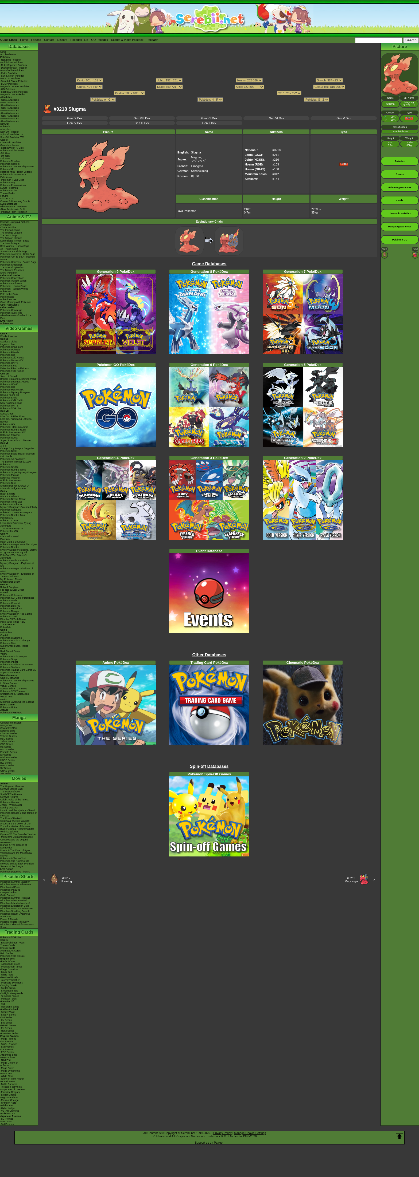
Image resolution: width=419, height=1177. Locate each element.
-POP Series (7, 1052)
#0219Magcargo (351, 879)
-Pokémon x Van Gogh (12, 180)
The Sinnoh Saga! (10, 243)
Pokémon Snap (8, 659)
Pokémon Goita (8, 707)
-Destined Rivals (9, 977)
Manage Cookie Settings (250, 1133)
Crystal (4, 635)
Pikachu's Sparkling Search (14, 911)
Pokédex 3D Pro (9, 520)
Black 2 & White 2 (9, 496)
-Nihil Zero (5, 1060)
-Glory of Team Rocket (12, 1078)
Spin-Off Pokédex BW (12, 137)
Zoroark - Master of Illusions (15, 826)
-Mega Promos (8, 1038)
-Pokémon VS (7, 1113)
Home (24, 39)
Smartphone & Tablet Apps (14, 694)
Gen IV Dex (74, 123)
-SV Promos (6, 1041)
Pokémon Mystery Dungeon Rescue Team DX (15, 393)
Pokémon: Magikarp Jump (14, 427)
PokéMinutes (7, 296)
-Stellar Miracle (8, 1094)
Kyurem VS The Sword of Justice (18, 834)
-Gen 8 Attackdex (9, 118)
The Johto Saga (8, 235)
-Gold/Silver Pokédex (11, 62)
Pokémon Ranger (9, 611)
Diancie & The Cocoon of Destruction (13, 846)
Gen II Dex (209, 123)
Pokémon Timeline (10, 161)
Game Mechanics (9, 145)
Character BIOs (8, 728)
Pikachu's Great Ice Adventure (16, 908)
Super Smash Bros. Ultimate (15, 440)
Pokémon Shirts (8, 190)
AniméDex (5, 224)
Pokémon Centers (10, 164)
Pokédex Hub (79, 39)
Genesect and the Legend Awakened (14, 841)
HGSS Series (7, 760)
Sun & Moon (7, 413)
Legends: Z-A (7, 344)
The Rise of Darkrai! (11, 818)
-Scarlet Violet (7, 1012)
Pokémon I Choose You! (13, 858)
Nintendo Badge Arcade (13, 488)
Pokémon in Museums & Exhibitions (13, 176)
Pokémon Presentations (13, 185)
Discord (62, 39)
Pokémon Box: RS (10, 606)
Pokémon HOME (9, 384)
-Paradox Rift (7, 1001)
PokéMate (5, 627)
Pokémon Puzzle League (13, 656)
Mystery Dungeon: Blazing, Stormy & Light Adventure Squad (18, 551)
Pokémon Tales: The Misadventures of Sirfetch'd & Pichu (16, 315)
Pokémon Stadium (10, 667)
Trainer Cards (7, 945)
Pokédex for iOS (9, 531)
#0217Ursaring (66, 879)
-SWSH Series (8, 1014)
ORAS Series (7, 770)
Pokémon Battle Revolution (14, 560)
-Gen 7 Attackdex (9, 115)
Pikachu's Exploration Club (14, 906)
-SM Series (6, 1017)
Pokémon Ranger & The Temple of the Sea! (18, 814)
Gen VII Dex (209, 118)
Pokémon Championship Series (17, 166)
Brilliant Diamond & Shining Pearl (18, 379)
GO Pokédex (99, 39)
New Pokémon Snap (11, 403)
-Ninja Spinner (7, 1057)
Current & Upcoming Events (15, 201)
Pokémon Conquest (10, 509)
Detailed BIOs (7, 730)
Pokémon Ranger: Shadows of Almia (16, 569)
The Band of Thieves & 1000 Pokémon (15, 463)
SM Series (5, 773)
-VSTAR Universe (9, 1110)
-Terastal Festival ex (11, 1086)
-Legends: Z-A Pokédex (12, 94)
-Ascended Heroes (10, 964)
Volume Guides (8, 736)
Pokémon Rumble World (13, 469)
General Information (11, 722)
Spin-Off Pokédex (9, 132)
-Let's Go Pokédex (10, 78)
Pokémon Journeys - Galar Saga (17, 254)
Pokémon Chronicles (11, 264)
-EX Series (6, 1028)
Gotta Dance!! (7, 895)
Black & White (7, 493)
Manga (19, 717)
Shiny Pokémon (8, 272)
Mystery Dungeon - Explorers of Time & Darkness (17, 575)
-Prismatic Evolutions (11, 982)
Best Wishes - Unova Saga (14, 246)
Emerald (4, 592)
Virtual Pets (6, 696)
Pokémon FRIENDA (11, 712)
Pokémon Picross (9, 475)
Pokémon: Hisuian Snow (13, 286)
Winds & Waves (8, 336)
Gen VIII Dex (142, 118)
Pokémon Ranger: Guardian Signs (18, 544)
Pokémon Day (7, 182)
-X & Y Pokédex (8, 73)
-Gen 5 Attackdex (9, 110)
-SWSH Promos (8, 1044)
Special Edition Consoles (13, 688)
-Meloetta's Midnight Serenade (16, 837)
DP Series (5, 754)
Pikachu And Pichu (10, 887)
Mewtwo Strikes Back (11, 789)
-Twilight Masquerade (11, 993)
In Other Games (8, 683)
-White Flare (6, 974)
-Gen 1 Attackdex (9, 99)
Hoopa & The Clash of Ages (15, 850)
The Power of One (10, 791)
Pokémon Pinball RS (11, 608)
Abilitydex (5, 129)
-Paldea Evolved (9, 1009)
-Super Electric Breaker (12, 1089)
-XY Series (6, 1020)
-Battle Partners (8, 1084)
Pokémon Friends (9, 352)
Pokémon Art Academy (12, 459)
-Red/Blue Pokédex (10, 59)
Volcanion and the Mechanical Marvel (16, 854)
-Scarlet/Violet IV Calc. (12, 148)
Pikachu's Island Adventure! (15, 903)
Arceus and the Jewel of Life (15, 823)
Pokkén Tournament (11, 480)
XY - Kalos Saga (9, 248)
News (3, 51)
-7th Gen (5, 158)
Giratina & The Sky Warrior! (15, 821)
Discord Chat (7, 198)
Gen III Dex (142, 123)
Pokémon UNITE (9, 363)
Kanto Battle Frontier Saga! (14, 240)
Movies (19, 778)
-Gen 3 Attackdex (9, 105)
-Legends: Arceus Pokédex (14, 86)
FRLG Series (7, 749)
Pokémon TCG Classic (12, 956)
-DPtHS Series (8, 1025)
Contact (49, 39)
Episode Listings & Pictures (14, 222)
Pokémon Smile (8, 397)
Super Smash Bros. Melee (14, 646)
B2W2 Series (7, 765)
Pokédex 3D (6, 517)
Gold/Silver (6, 632)
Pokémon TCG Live (10, 408)
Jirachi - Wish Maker (11, 805)
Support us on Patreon (209, 1142)
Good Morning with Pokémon (15, 302)
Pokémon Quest (9, 437)
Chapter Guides (8, 733)
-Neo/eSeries (7, 1030)
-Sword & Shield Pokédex (14, 81)
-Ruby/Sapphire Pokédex (13, 65)
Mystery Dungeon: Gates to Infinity (18, 507)
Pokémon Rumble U (11, 504)
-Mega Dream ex (9, 1062)
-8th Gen (5, 156)
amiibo (3, 699)
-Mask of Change (9, 1100)
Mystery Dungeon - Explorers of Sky (17, 564)
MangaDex (6, 725)
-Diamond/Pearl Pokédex (13, 67)
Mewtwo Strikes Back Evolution (17, 863)
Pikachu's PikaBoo (10, 889)
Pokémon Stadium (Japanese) (16, 664)
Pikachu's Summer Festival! (15, 897)
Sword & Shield (8, 376)
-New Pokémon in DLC (12, 209)
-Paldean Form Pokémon (13, 212)
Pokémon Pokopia (10, 349)
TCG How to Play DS (11, 528)
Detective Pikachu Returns (14, 368)
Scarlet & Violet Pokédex (127, 39)
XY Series (5, 768)
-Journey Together (10, 980)
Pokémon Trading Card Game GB (18, 670)
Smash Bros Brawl (10, 581)
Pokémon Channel (10, 603)
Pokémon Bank (8, 451)
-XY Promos (6, 1049)
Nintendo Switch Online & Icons (17, 702)
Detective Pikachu (10, 435)
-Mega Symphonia (10, 1070)
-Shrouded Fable (9, 990)
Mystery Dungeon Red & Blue (16, 614)
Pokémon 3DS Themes (12, 691)
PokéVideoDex (8, 299)
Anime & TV (19, 217)
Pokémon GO (7, 355)
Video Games (18, 328)
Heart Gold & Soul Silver (13, 541)
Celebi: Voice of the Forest (14, 799)
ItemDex (4, 124)
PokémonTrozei (8, 616)
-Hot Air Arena (7, 1081)
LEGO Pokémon (9, 188)
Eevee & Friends (9, 919)
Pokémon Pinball (9, 662)
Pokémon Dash (8, 600)
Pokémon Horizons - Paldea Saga (18, 262)
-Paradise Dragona (10, 1092)
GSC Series (6, 744)
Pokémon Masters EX (12, 360)
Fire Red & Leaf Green (12, 589)
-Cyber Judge (7, 1108)
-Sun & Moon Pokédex (12, 75)
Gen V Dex (343, 118)
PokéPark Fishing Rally (12, 622)
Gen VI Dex (276, 118)
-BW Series (6, 1022)
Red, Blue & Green (10, 651)
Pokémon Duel (8, 483)
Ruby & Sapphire (9, 587)
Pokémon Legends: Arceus (14, 381)
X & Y (3, 445)
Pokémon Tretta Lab (11, 501)
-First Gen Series (9, 1033)
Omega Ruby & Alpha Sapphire (17, 448)
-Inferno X (5, 1065)
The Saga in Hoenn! (11, 238)
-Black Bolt (6, 972)
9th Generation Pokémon (13, 206)
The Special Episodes (12, 267)
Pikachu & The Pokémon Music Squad (17, 926)
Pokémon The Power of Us (14, 861)
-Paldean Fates (8, 998)
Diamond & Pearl (9, 536)
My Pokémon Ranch (11, 579)
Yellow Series (7, 741)
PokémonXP (7, 169)
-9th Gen (5, 153)
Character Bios (8, 227)
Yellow (3, 654)
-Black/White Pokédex (12, 70)
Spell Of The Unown (11, 794)
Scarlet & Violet (8, 341)
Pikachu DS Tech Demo (13, 619)
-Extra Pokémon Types (12, 942)
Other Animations (9, 304)
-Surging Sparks (9, 985)
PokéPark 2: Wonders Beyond (16, 512)
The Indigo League (10, 230)
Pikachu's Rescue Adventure (15, 884)
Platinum (5, 539)
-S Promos (6, 1121)
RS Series (5, 746)
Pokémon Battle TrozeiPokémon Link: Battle (17, 455)
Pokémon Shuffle (9, 467)
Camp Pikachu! (8, 892)
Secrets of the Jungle (11, 866)
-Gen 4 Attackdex (9, 107)
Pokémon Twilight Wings (13, 280)
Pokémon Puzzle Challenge (15, 640)
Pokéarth (152, 39)
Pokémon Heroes (9, 802)
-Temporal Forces (9, 996)
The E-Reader (7, 624)
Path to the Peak (9, 294)
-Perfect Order (7, 961)
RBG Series (6, 738)
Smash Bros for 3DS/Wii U (14, 485)
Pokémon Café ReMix (12, 357)
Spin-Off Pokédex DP (11, 134)
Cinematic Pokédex (10, 142)
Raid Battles (6, 953)
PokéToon (5, 291)
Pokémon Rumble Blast (12, 515)
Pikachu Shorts (18, 876)
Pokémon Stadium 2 (11, 638)
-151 (2, 1004)
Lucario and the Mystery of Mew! (17, 810)
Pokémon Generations (12, 278)
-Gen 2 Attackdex (9, 102)
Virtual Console (8, 686)
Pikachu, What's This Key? (14, 922)
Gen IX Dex (74, 118)
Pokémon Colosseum (11, 595)
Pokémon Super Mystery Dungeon (18, 472)
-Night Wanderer (9, 1097)
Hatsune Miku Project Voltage (16, 172)
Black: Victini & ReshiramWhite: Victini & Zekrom (17, 830)
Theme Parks (7, 193)
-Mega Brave (7, 1068)
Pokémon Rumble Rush (13, 429)
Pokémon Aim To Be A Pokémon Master (17, 258)
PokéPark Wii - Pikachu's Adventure (13, 556)
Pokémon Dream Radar (13, 499)
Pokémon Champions (11, 347)
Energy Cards (7, 948)
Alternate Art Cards (10, 950)
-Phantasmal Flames (11, 966)
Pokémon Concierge (11, 310)
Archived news (8, 54)
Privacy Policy (222, 1133)
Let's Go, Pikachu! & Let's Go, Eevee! (16, 420)
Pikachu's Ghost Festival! (13, 900)
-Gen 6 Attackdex (9, 113)
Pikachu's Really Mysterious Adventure (15, 915)
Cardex (4, 140)
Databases (19, 46)
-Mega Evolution (9, 969)
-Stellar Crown (7, 988)
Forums (36, 39)
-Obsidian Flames (9, 1006)
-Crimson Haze (8, 1102)
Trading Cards (19, 932)
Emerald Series (8, 752)
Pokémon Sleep (8, 365)
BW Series (6, 762)
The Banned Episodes (12, 270)
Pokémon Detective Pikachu (15, 871)
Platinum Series (8, 757)
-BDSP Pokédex (9, 83)
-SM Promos (7, 1046)
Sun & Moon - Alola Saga (13, 251)
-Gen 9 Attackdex (9, 121)
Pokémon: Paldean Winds (14, 288)
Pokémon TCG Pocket (12, 371)
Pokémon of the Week (12, 150)
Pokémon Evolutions (11, 283)
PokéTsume (6, 323)
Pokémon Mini (7, 643)
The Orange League (11, 232)
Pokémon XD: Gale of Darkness (17, 598)
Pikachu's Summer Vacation (15, 881)
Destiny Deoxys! (9, 807)
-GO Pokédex (7, 89)
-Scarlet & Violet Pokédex (14, 91)
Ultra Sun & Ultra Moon (12, 416)
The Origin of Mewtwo (12, 786)
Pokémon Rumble (10, 547)
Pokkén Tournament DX (13, 432)
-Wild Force (6, 1105)
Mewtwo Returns (9, 797)
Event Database (8, 204)
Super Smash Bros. (10, 672)
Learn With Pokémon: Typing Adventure (15, 524)
